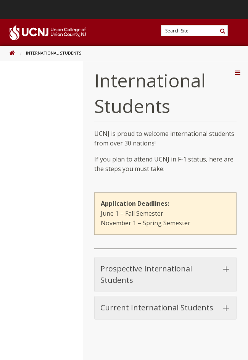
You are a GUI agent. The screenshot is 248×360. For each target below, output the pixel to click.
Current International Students (165, 307)
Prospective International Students (165, 274)
